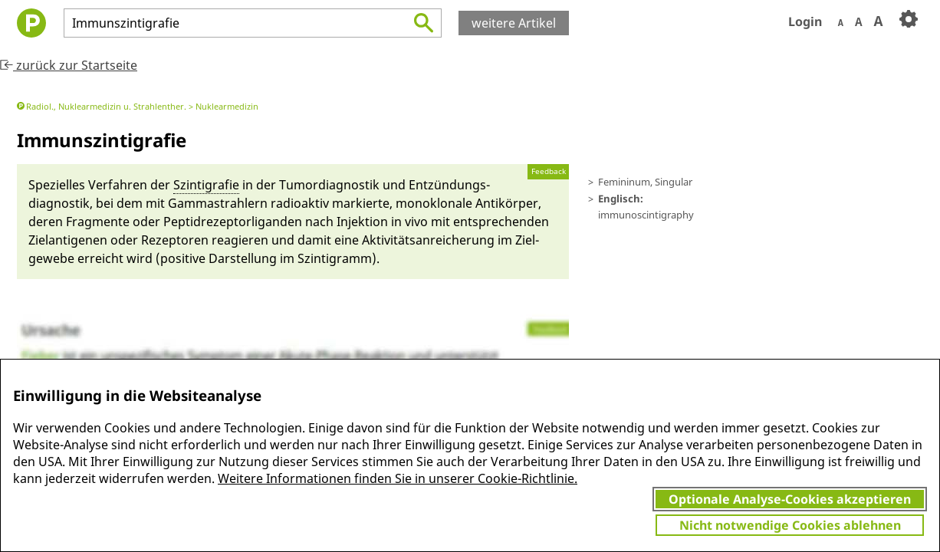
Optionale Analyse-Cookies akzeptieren (790, 499)
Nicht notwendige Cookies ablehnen (790, 525)
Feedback (548, 171)
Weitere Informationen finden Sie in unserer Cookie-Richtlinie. (397, 478)
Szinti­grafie (206, 184)
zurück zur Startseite (68, 65)
